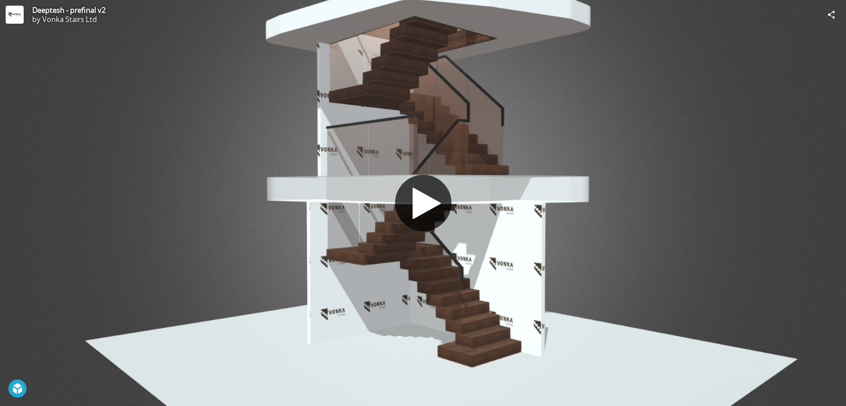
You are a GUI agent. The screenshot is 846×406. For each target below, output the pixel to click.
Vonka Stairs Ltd (69, 19)
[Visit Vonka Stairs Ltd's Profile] (15, 15)
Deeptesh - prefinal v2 (68, 10)
